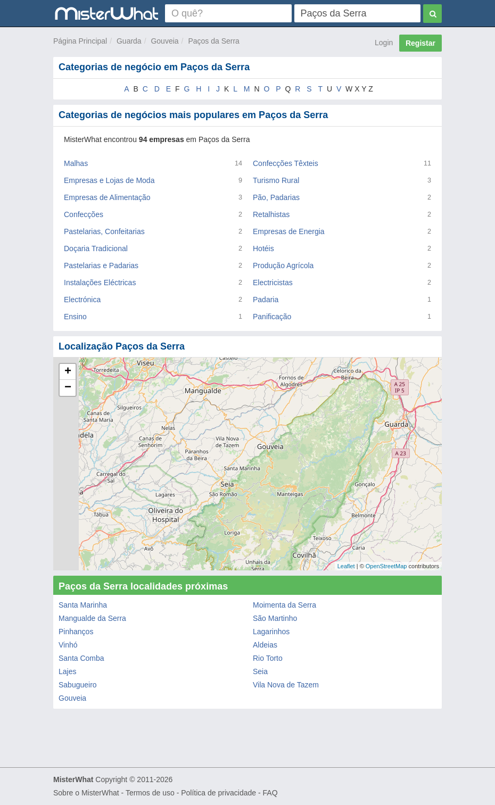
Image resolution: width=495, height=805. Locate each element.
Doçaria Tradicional (96, 248)
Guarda (129, 41)
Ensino (75, 316)
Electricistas (273, 282)
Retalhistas (271, 214)
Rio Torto (268, 658)
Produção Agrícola (283, 265)
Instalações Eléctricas (100, 282)
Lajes (67, 671)
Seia (260, 671)
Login (384, 42)
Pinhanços (76, 631)
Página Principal (80, 41)
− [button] (67, 388)
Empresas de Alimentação (107, 197)
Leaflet (346, 566)
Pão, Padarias (276, 197)
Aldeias (265, 645)
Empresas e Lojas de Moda (109, 180)
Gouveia (164, 41)
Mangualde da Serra (92, 618)
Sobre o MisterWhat (86, 793)
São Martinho (275, 618)
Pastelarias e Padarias (101, 265)
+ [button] (67, 372)
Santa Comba (81, 658)
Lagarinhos (271, 631)
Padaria (265, 299)
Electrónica (82, 299)
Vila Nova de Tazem (286, 684)
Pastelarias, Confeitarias (104, 231)
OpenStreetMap (386, 566)
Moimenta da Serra (284, 605)
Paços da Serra (214, 41)
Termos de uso (150, 793)
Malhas (76, 163)
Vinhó (68, 645)
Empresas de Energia (289, 231)
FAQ (270, 793)
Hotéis (263, 248)
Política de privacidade (218, 793)
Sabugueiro (78, 684)
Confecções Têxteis (285, 163)
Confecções (83, 214)
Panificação (272, 316)
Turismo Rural (276, 180)
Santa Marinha (83, 605)
